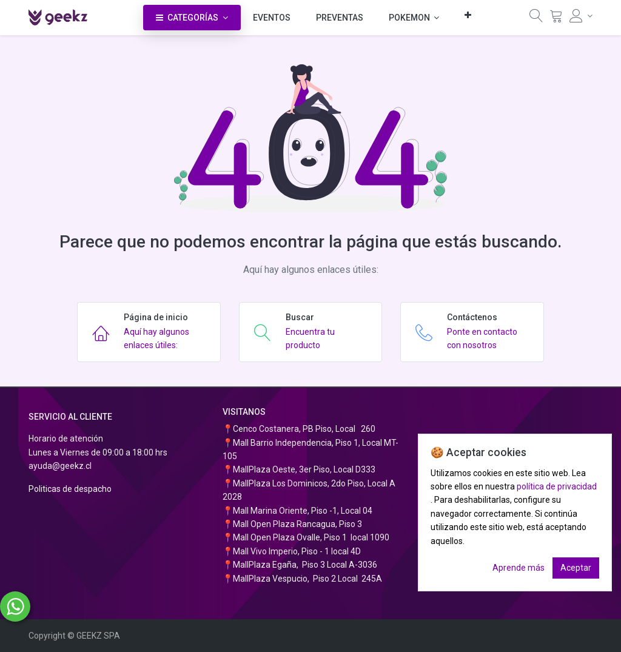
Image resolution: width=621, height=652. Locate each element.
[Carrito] (556, 19)
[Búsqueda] (536, 19)
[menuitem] (271, 17)
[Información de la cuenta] (580, 15)
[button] (468, 15)
